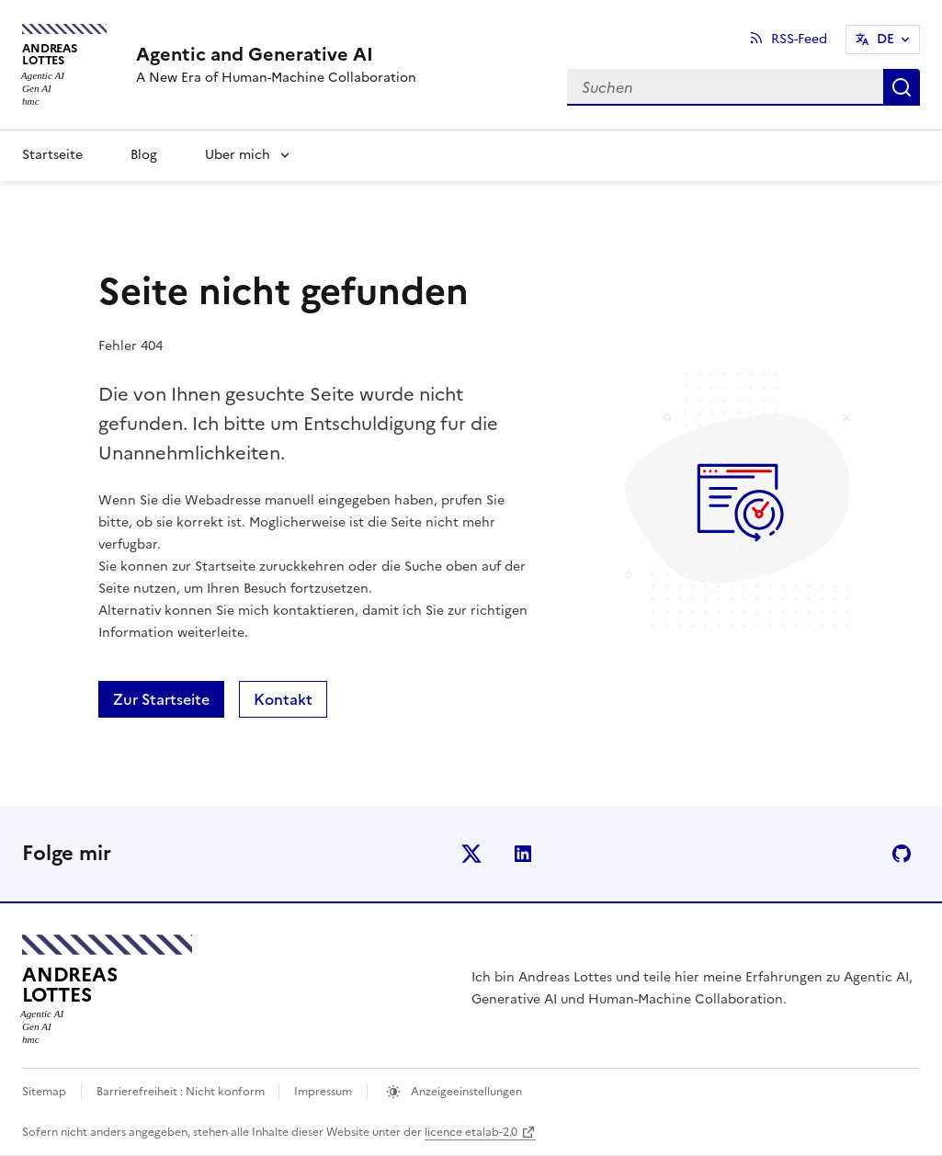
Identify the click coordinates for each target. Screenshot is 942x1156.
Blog (144, 154)
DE (885, 39)
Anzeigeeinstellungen (465, 1091)
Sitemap (44, 1091)
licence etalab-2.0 (471, 1132)
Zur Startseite (161, 699)
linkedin (523, 853)
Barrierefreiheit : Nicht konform (181, 1091)
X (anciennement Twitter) (471, 853)
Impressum (323, 1091)
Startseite (52, 154)
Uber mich (237, 154)
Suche (901, 87)
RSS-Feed (799, 39)
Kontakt (283, 699)
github (901, 853)
